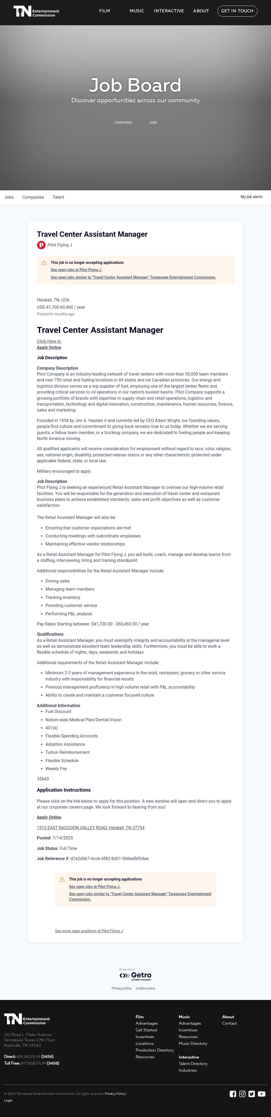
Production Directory (155, 1050)
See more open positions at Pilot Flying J (89, 931)
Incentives (145, 1036)
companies (33, 197)
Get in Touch (237, 11)
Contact (229, 1023)
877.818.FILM (31, 1063)
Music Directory (193, 1043)
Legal (8, 1100)
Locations (145, 1043)
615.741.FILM (28, 1056)
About (201, 11)
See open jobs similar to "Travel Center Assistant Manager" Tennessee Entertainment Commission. (133, 277)
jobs (9, 197)
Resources (145, 1056)
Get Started (146, 1030)
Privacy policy (121, 988)
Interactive (169, 11)
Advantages (147, 1023)
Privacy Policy (115, 1093)
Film (104, 11)
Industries (188, 1070)
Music (137, 11)
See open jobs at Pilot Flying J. (76, 270)
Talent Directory (193, 1063)
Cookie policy (145, 988)
